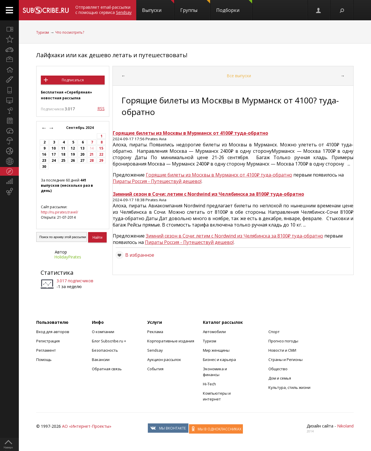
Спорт (274, 331)
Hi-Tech (209, 384)
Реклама (155, 331)
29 (101, 160)
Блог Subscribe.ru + (109, 341)
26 (73, 160)
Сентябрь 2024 (80, 127)
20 (82, 154)
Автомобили (214, 331)
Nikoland (345, 426)
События (155, 368)
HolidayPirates (67, 257)
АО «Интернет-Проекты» (86, 426)
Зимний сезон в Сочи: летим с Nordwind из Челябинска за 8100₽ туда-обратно (234, 236)
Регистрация (48, 341)
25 (63, 160)
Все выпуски (239, 75)
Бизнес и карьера (219, 359)
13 (82, 148)
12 (73, 148)
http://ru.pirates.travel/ (59, 212)
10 (54, 148)
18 (63, 154)
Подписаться (73, 80)
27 (82, 160)
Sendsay (155, 350)
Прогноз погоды (283, 341)
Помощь (44, 359)
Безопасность (105, 350)
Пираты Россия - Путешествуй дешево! (157, 181)
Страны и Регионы (285, 359)
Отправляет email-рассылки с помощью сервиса (103, 9)
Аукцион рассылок (164, 359)
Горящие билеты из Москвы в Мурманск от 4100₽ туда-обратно (219, 175)
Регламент (46, 350)
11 (63, 148)
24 (54, 160)
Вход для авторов (52, 331)
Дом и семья (279, 378)
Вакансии (101, 359)
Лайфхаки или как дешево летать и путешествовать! (112, 55)
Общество (278, 368)
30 (44, 166)
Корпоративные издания (170, 341)
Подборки (234, 6)
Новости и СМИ (282, 350)
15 (101, 148)
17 (54, 154)
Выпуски (158, 6)
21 (92, 154)
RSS (101, 108)
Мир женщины (216, 350)
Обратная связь (107, 368)
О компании (103, 331)
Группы (195, 6)
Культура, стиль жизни (289, 387)
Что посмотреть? (69, 32)
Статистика (57, 272)
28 (92, 160)
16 (44, 154)
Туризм (42, 32)
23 (44, 160)
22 (101, 154)
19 (73, 154)
